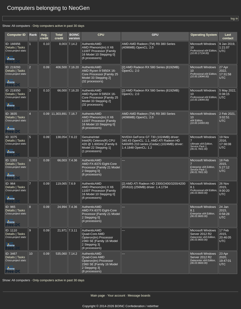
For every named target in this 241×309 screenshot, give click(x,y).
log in (234, 18)
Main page (98, 295)
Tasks (21, 47)
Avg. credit (44, 36)
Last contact (227, 36)
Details (10, 47)
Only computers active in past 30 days (58, 26)
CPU (101, 34)
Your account (116, 295)
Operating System (204, 34)
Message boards (139, 295)
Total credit (59, 36)
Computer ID (16, 34)
